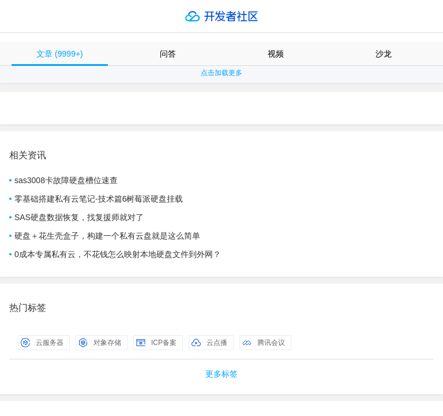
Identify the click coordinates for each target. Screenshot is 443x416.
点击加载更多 (221, 73)
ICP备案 (156, 342)
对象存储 (99, 342)
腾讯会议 (263, 342)
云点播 (209, 342)
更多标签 (221, 373)
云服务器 (42, 342)
